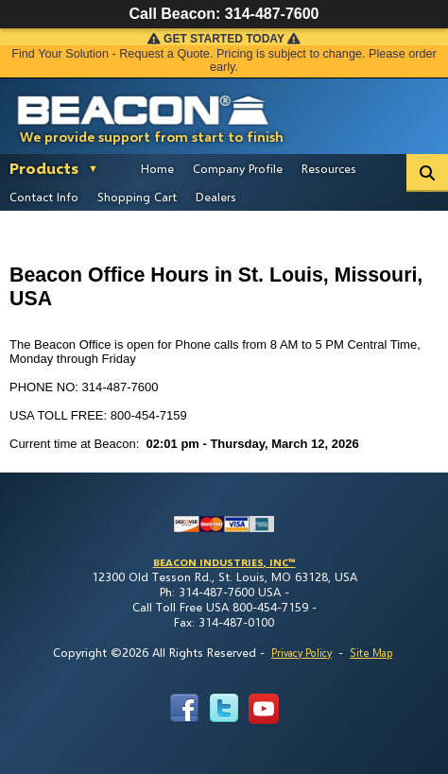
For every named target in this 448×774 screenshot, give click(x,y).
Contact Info (43, 196)
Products (43, 168)
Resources (329, 168)
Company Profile (238, 168)
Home (157, 168)
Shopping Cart (137, 196)
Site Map (371, 652)
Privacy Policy (301, 652)
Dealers (216, 196)
